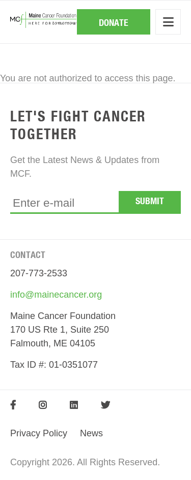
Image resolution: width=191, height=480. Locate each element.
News (91, 433)
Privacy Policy (38, 433)
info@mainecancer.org (56, 295)
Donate (113, 23)
